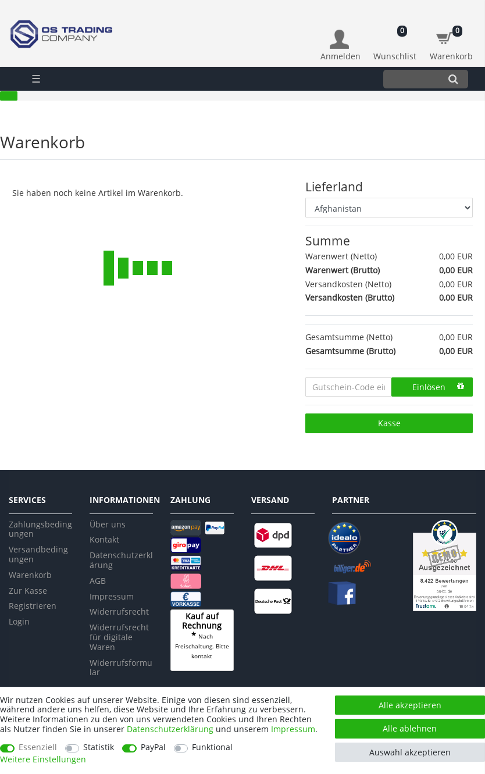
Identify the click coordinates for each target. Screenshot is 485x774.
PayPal (153, 747)
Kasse (389, 423)
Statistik (98, 747)
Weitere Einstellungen (43, 760)
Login (19, 621)
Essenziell (38, 747)
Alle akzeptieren (410, 705)
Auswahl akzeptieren (410, 752)
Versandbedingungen (38, 554)
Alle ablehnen (410, 728)
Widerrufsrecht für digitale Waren (119, 637)
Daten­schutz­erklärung (170, 728)
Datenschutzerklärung (121, 560)
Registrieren (32, 605)
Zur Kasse (28, 590)
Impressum (112, 596)
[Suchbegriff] (410, 79)
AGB (98, 580)
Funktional (212, 747)
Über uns (108, 524)
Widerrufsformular (121, 667)
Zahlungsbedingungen (40, 529)
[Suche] (453, 79)
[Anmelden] (340, 46)
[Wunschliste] (395, 39)
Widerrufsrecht (119, 611)
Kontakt (104, 539)
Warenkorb (30, 574)
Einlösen (438, 387)
